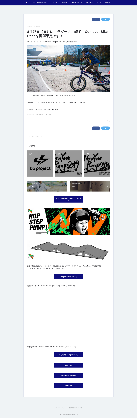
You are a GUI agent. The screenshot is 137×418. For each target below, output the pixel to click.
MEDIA (99, 2)
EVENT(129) (48, 114)
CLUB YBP (89, 2)
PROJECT (55, 2)
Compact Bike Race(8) (32, 114)
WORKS (64, 2)
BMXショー (68, 385)
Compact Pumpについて (68, 277)
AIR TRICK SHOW (76, 2)
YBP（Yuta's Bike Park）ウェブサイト (68, 199)
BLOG (27, 2)
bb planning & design (68, 375)
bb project (68, 365)
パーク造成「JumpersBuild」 (68, 355)
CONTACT (108, 2)
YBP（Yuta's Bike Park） (40, 2)
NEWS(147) (41, 114)
